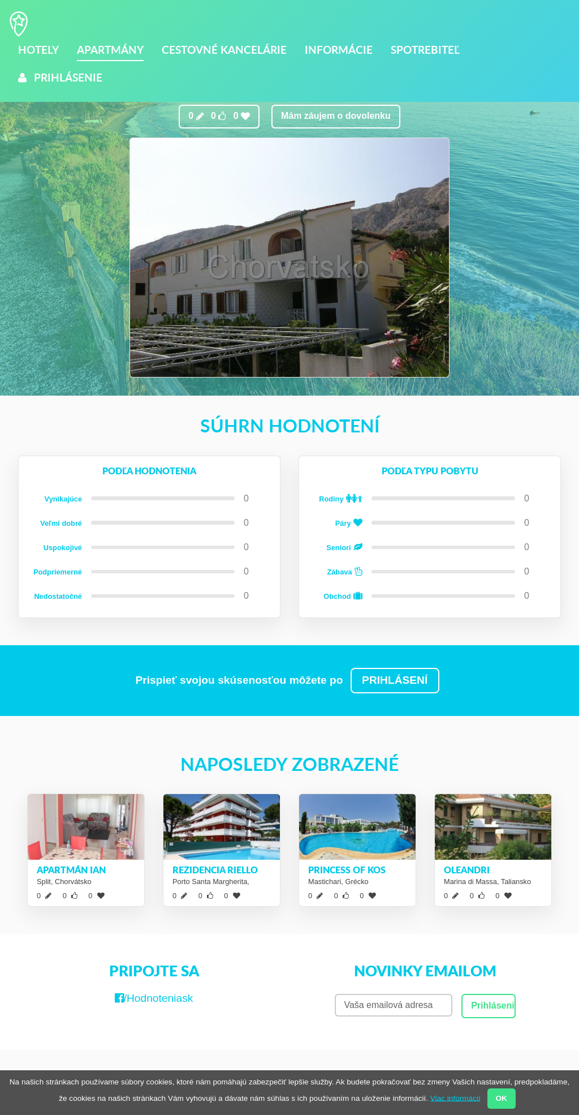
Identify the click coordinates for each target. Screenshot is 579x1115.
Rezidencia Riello (215, 869)
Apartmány (110, 49)
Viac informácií (455, 1097)
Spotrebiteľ (425, 49)
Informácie (339, 49)
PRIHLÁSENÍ (394, 680)
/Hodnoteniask (154, 998)
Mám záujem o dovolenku (336, 116)
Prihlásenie (60, 77)
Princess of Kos (347, 869)
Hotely (38, 49)
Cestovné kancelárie (224, 49)
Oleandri (467, 869)
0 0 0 (219, 116)
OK (501, 1098)
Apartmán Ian (71, 869)
